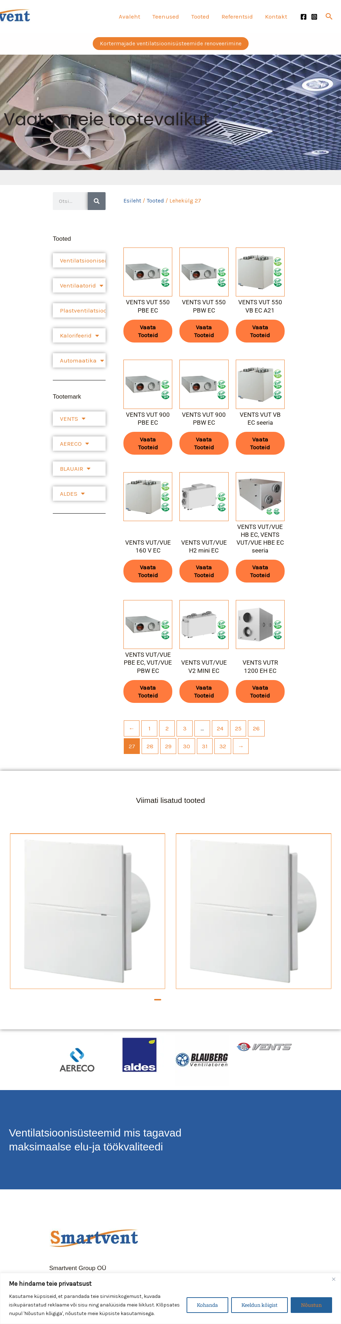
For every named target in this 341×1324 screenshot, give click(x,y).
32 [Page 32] (222, 746)
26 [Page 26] (256, 728)
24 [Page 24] (220, 728)
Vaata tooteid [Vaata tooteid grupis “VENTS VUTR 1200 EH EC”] (260, 691)
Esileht (132, 201)
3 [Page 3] (185, 728)
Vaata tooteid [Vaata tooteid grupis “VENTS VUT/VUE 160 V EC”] (148, 571)
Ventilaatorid (81, 285)
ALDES (72, 493)
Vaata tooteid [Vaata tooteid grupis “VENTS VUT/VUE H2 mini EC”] (204, 571)
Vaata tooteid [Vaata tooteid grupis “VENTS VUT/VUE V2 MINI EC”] (204, 691)
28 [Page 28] (150, 746)
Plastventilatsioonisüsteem (83, 310)
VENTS (73, 418)
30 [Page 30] (186, 746)
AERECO (74, 443)
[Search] (97, 201)
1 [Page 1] (149, 728)
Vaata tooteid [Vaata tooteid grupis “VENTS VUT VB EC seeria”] (260, 443)
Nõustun (311, 1304)
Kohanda (207, 1304)
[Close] (333, 1279)
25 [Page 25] (238, 728)
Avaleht (129, 16)
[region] (170, 1298)
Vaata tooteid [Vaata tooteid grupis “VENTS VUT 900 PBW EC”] (204, 443)
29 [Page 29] (168, 746)
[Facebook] (303, 17)
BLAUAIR (75, 468)
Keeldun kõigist (259, 1304)
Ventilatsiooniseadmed (83, 260)
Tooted (200, 16)
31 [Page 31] (205, 746)
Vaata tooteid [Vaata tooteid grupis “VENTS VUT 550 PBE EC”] (148, 331)
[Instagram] (314, 17)
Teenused (165, 16)
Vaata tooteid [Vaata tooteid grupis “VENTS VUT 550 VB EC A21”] (260, 331)
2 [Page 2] (167, 728)
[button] (329, 16)
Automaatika (82, 360)
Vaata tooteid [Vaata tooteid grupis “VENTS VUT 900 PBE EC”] (148, 443)
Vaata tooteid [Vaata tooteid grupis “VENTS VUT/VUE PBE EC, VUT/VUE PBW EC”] (148, 691)
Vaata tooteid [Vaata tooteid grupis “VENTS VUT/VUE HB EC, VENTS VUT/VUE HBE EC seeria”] (260, 571)
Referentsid (237, 16)
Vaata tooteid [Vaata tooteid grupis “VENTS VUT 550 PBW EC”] (204, 331)
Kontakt (276, 16)
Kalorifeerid (79, 335)
